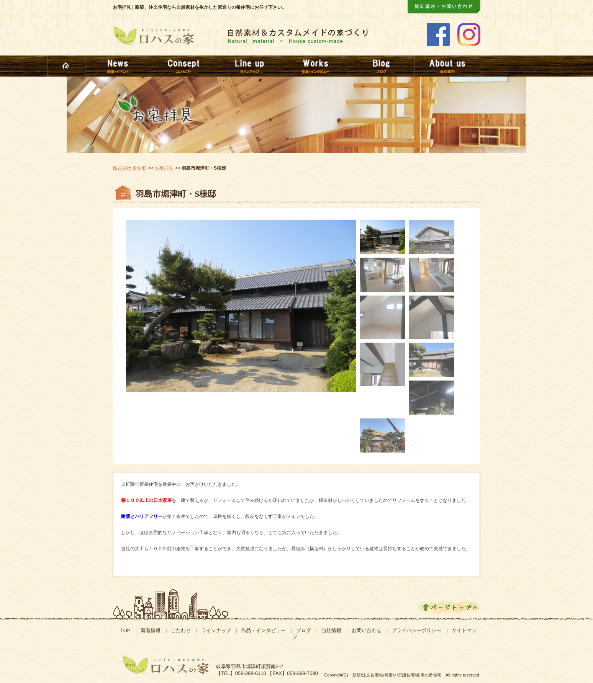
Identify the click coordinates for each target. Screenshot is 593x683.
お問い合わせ (367, 630)
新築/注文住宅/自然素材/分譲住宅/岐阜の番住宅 (396, 675)
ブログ (303, 630)
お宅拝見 (164, 168)
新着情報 (151, 630)
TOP (125, 630)
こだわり (181, 630)
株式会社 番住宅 (129, 168)
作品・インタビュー (263, 630)
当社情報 (331, 630)
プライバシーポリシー (416, 630)
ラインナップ (216, 630)
